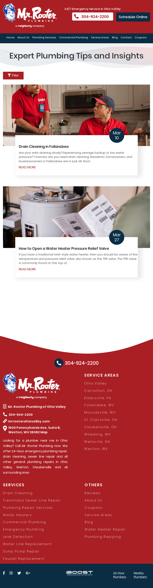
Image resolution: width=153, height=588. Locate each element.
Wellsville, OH (97, 441)
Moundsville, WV (100, 412)
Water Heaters (17, 515)
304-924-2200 (91, 16)
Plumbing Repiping (103, 536)
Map (44, 432)
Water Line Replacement (27, 544)
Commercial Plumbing (73, 37)
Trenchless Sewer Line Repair (32, 500)
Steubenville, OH (100, 427)
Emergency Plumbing (23, 529)
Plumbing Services (44, 37)
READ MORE (27, 167)
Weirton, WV (96, 449)
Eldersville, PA (97, 398)
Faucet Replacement (24, 558)
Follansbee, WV (99, 405)
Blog (115, 37)
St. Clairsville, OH (100, 419)
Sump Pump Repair (21, 551)
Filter (13, 75)
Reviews (93, 493)
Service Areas (100, 37)
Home (10, 37)
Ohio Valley (95, 383)
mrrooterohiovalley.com (26, 421)
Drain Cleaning (18, 493)
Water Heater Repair (105, 529)
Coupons (141, 37)
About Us (23, 37)
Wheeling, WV (97, 434)
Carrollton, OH (98, 390)
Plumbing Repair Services (28, 507)
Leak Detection (18, 536)
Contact (126, 37)
